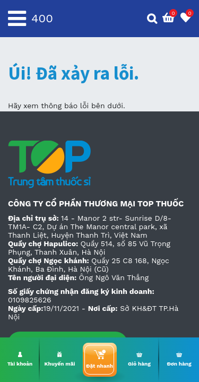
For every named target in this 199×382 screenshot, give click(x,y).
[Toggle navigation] (17, 18)
